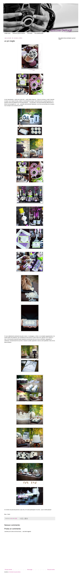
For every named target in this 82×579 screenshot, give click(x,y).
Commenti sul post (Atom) (14, 572)
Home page (29, 569)
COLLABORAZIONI (38, 33)
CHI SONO (29, 33)
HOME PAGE (7, 33)
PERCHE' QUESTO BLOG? (19, 33)
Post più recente (8, 569)
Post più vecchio (51, 569)
